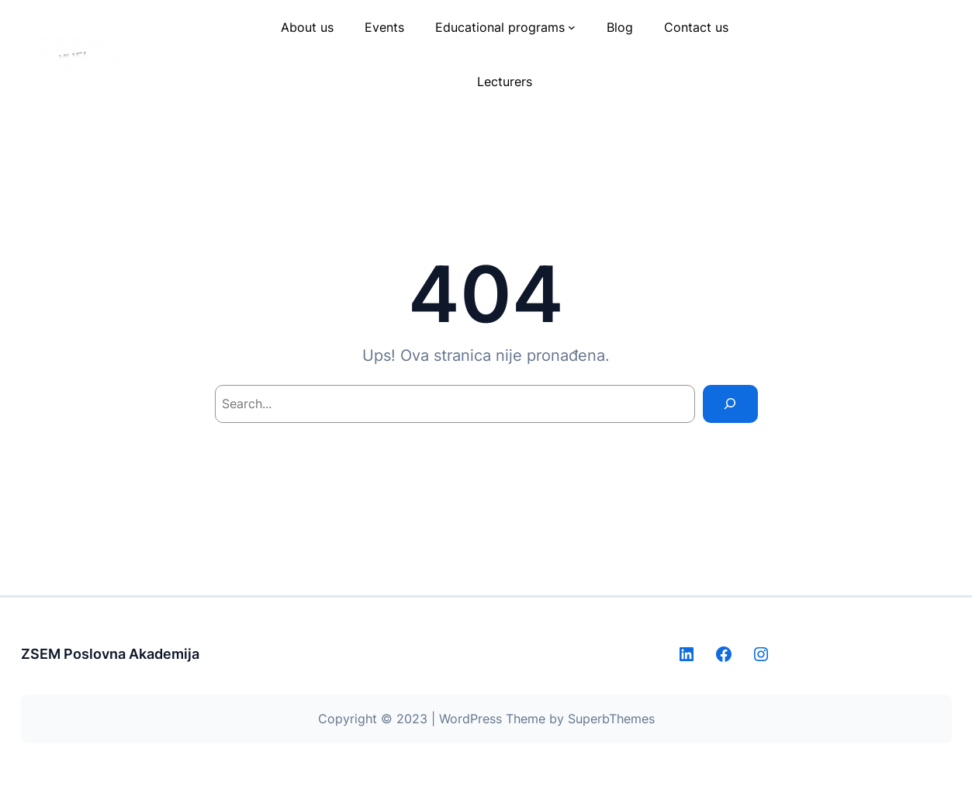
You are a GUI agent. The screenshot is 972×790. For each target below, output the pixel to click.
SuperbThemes (611, 718)
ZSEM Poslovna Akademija (110, 654)
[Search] (730, 404)
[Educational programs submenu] (572, 27)
